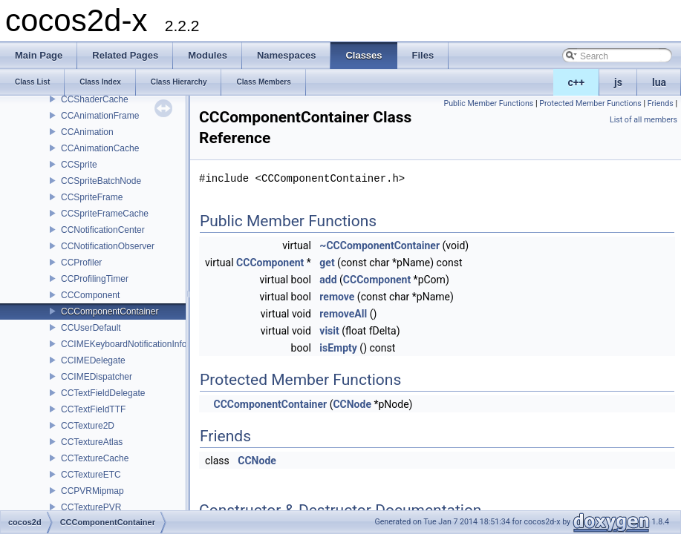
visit (329, 331)
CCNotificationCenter (103, 230)
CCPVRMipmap (92, 491)
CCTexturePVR (91, 507)
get (326, 262)
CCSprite (79, 164)
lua (659, 82)
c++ (576, 82)
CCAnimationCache (100, 148)
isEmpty (338, 348)
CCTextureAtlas (92, 442)
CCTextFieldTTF (93, 409)
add (327, 280)
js (618, 82)
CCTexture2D (87, 426)
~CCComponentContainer (379, 245)
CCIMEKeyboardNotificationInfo (123, 344)
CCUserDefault (91, 328)
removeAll (343, 314)
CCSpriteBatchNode (101, 181)
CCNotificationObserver (107, 246)
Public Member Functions (488, 103)
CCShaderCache (94, 99)
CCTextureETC (91, 474)
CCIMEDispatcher (96, 377)
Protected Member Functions (590, 103)
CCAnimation (87, 132)
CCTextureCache (94, 458)
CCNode (352, 404)
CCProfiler (81, 262)
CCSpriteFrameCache (105, 213)
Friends (661, 103)
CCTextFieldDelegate (103, 393)
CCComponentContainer (109, 311)
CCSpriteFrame (92, 197)
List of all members (643, 120)
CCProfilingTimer (94, 279)
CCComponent (90, 295)
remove (336, 297)
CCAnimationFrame (100, 116)
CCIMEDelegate (93, 360)
